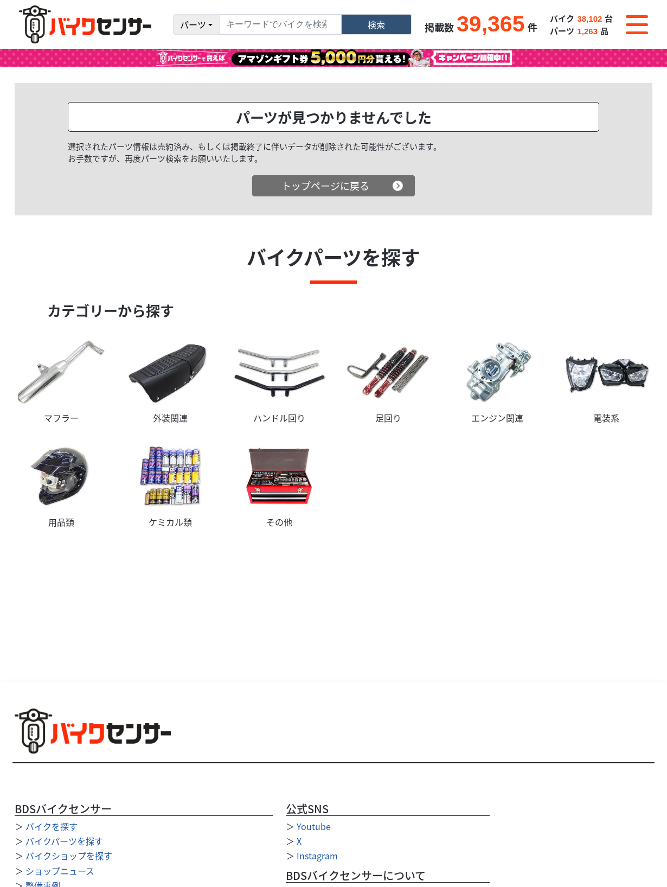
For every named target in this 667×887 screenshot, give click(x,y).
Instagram (317, 855)
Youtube (314, 826)
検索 (376, 24)
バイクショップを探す (68, 855)
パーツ (193, 24)
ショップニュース (59, 870)
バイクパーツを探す (64, 840)
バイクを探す (51, 826)
